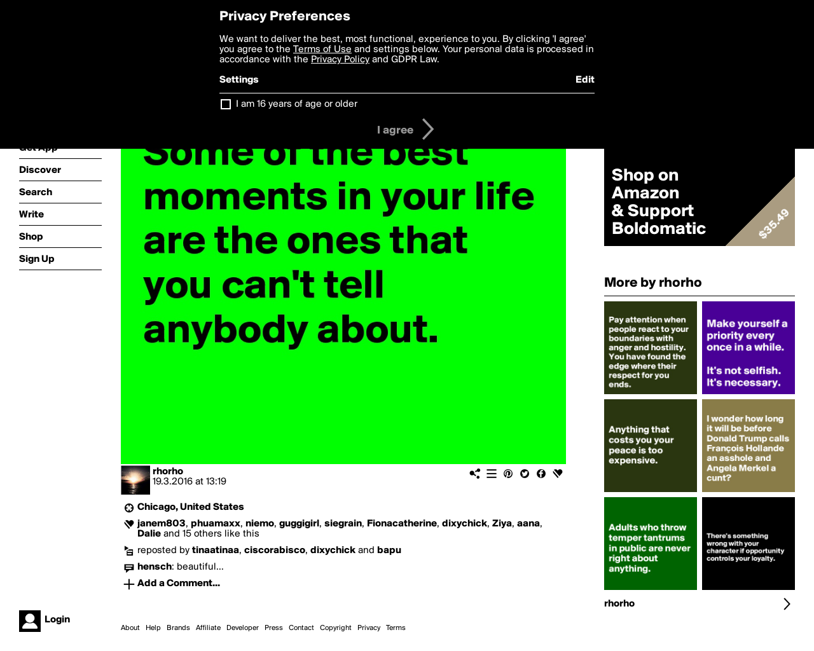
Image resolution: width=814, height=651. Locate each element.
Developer (242, 628)
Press (274, 628)
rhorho (168, 472)
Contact (301, 628)
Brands (178, 628)
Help (153, 628)
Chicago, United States (190, 507)
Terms (396, 628)
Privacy (368, 628)
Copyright (336, 628)
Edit (585, 80)
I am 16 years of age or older (296, 104)
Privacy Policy (340, 60)
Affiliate (208, 628)
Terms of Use (322, 50)
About (130, 628)
